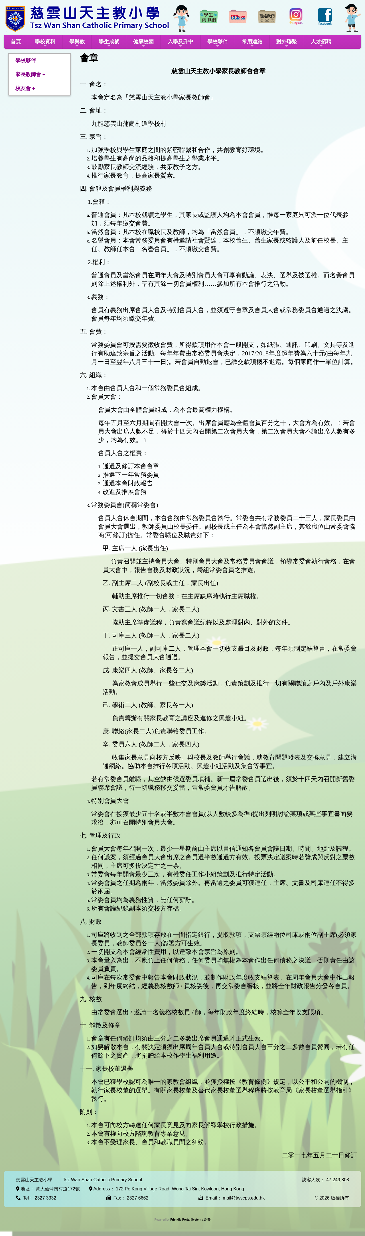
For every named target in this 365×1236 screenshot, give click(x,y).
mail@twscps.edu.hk (244, 1198)
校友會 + (25, 88)
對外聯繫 (286, 43)
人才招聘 (321, 43)
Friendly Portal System (186, 1219)
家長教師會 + (30, 74)
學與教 (77, 43)
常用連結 (252, 43)
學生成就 (109, 43)
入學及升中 (180, 43)
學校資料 (45, 43)
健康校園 (143, 43)
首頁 (16, 41)
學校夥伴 (217, 43)
